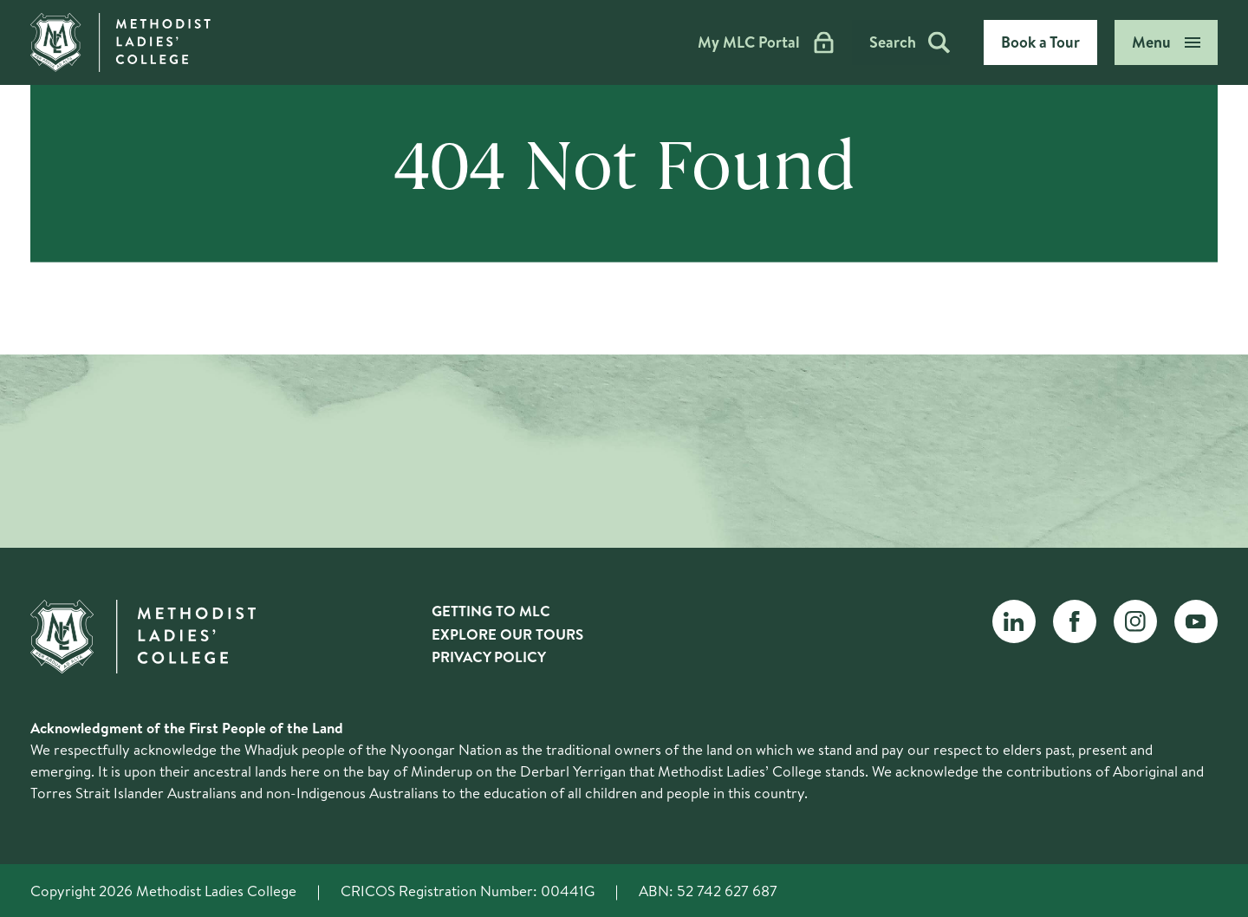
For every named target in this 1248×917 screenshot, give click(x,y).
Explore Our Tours (507, 634)
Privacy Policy (489, 657)
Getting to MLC (491, 611)
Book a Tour (1040, 42)
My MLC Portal (764, 42)
